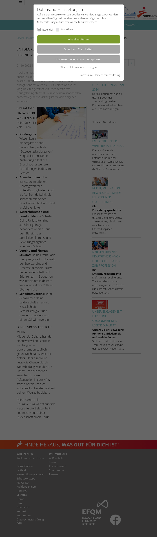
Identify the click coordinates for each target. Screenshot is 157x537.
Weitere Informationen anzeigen (79, 67)
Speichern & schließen (78, 49)
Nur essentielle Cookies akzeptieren (78, 59)
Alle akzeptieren (78, 39)
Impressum (86, 75)
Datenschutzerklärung (107, 75)
